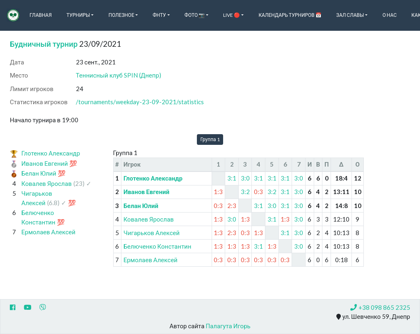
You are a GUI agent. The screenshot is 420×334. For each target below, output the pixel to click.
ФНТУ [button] (159, 15)
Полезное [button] (121, 15)
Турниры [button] (78, 15)
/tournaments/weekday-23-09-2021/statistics (140, 101)
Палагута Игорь (227, 325)
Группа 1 (209, 139)
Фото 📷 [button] (195, 15)
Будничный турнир (44, 43)
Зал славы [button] (350, 15)
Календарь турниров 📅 (289, 15)
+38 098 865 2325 (380, 307)
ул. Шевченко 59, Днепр (373, 317)
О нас (389, 15)
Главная (41, 15)
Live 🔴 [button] (231, 15)
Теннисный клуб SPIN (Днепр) (118, 75)
